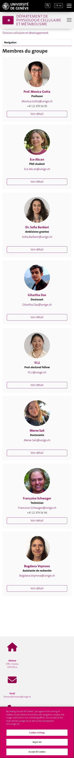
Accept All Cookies (36, 752)
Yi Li (37, 363)
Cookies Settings (37, 733)
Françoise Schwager (37, 498)
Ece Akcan (37, 159)
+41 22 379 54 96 (37, 513)
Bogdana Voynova (37, 566)
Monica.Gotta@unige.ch (37, 101)
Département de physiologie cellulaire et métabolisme (38, 20)
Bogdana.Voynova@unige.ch (37, 576)
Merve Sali (37, 430)
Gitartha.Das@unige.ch (37, 305)
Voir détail (37, 114)
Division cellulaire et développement (25, 33)
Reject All (37, 743)
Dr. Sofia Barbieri (37, 227)
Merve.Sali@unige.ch (37, 440)
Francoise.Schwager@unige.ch (37, 508)
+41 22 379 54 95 (37, 106)
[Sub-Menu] (69, 20)
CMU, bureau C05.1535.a (12, 663)
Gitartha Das (37, 295)
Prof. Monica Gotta (37, 92)
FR (56, 5)
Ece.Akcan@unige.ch (37, 169)
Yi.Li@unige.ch (37, 372)
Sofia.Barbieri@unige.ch (37, 237)
